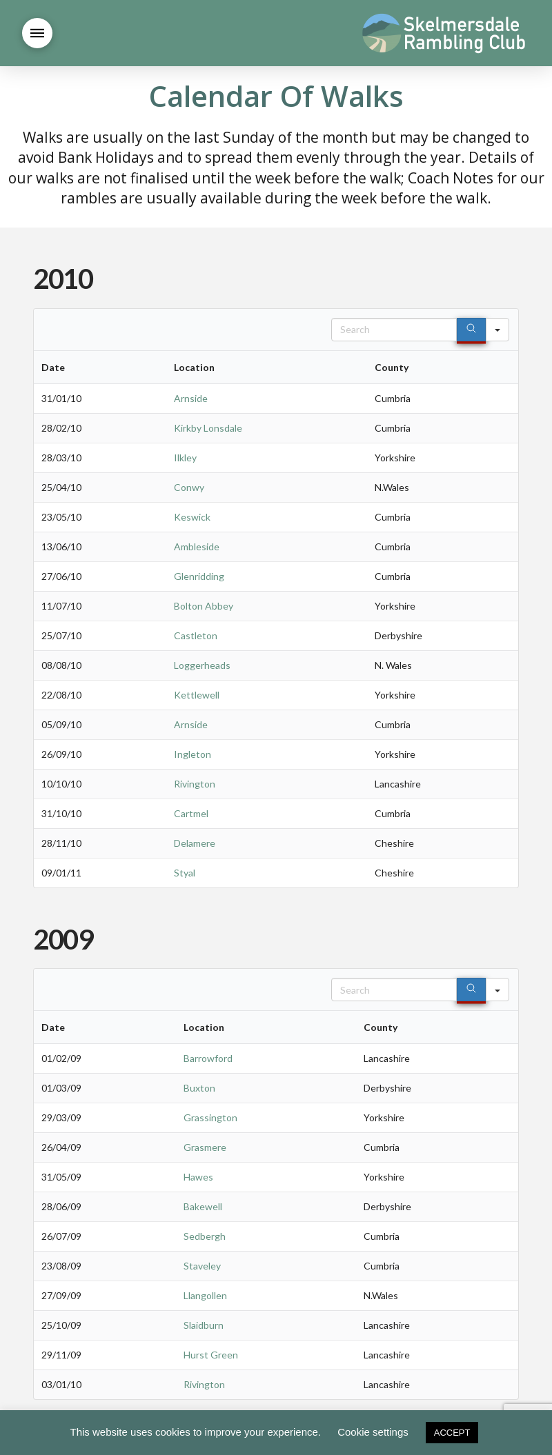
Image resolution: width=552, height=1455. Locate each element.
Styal (184, 873)
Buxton (199, 1088)
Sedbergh (205, 1236)
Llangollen (205, 1295)
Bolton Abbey (203, 606)
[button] (37, 33)
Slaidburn (204, 1325)
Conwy (189, 487)
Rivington (194, 784)
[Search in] (497, 329)
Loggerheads (202, 665)
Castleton (195, 635)
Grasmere (205, 1147)
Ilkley (185, 457)
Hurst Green (211, 1355)
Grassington (210, 1117)
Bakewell (203, 1206)
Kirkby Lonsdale (208, 428)
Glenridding (199, 576)
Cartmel (191, 813)
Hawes (198, 1177)
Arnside (191, 398)
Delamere (194, 843)
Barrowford (208, 1058)
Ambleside (196, 546)
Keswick (192, 517)
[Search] (471, 329)
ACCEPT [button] (452, 1432)
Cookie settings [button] (372, 1432)
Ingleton (192, 754)
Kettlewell (196, 695)
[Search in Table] (394, 329)
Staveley (202, 1266)
